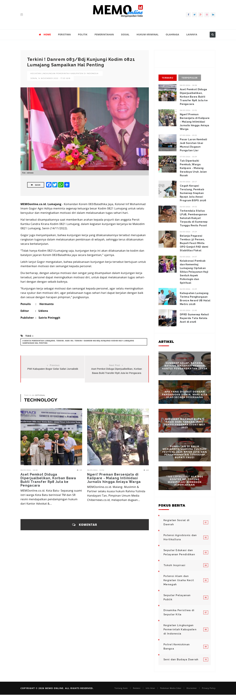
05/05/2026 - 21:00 (188, 310)
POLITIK (83, 34)
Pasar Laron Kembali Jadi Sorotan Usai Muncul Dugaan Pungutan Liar (193, 145)
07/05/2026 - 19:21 (188, 135)
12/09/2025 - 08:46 (185, 441)
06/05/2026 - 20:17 (188, 182)
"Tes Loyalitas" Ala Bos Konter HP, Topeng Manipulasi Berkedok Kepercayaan (184, 480)
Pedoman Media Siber (170, 688)
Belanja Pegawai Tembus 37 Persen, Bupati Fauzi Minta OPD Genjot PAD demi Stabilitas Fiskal (194, 243)
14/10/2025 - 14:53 (185, 387)
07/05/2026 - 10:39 (188, 157)
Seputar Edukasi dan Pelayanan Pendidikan (179, 552)
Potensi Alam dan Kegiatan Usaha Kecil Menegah (179, 580)
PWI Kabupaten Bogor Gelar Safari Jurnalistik (52, 368)
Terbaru (167, 77)
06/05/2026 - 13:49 (188, 289)
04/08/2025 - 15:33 (185, 471)
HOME (45, 34)
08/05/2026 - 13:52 (95, 470)
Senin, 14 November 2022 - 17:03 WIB (50, 78)
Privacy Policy (209, 688)
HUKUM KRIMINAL (147, 34)
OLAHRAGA (172, 34)
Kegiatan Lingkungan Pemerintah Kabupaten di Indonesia (64, 73)
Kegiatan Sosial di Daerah (177, 522)
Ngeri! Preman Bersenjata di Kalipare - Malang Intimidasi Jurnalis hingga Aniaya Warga (114, 478)
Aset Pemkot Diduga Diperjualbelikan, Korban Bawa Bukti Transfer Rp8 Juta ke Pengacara (48, 479)
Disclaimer (191, 688)
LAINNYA (191, 34)
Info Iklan (150, 688)
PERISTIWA (64, 34)
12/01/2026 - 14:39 (185, 358)
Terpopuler (190, 77)
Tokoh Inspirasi (175, 565)
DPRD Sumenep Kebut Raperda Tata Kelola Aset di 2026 (194, 318)
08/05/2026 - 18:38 (29, 470)
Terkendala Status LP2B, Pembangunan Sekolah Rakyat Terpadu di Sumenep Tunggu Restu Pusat (194, 218)
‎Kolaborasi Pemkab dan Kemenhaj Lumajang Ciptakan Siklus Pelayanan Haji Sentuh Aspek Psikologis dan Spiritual (194, 271)
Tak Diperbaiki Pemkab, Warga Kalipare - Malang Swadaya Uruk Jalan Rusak (193, 168)
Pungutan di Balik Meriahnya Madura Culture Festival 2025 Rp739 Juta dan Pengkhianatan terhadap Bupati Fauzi (184, 452)
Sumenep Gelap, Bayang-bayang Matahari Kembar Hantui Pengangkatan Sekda (184, 365)
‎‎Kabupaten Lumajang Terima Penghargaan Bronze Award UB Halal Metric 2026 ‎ (195, 299)
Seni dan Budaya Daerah (181, 659)
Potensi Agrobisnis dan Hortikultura (180, 537)
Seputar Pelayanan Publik (177, 597)
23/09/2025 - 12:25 (185, 414)
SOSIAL (125, 34)
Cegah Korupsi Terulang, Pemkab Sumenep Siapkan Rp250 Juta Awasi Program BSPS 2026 (193, 193)
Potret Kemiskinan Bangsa (177, 646)
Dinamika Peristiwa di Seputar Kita (179, 612)
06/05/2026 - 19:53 (188, 207)
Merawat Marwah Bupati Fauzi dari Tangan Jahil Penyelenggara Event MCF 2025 (184, 423)
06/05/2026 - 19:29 (188, 232)
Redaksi (136, 688)
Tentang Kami (121, 688)
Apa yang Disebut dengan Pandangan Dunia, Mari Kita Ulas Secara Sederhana (184, 394)
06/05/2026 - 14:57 (188, 257)
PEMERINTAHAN (104, 34)
